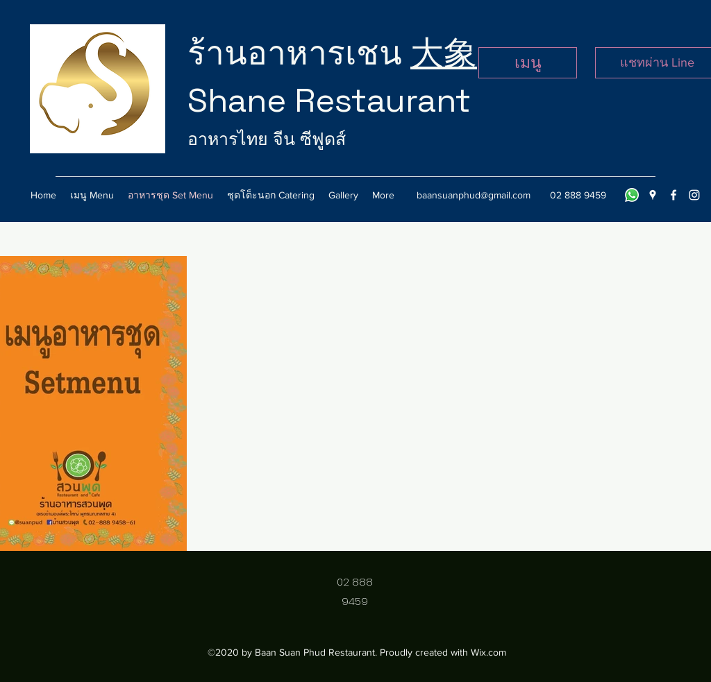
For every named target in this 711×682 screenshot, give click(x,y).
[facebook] (673, 195)
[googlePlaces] (653, 195)
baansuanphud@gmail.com (473, 195)
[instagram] (694, 195)
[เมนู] (527, 62)
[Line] (632, 195)
